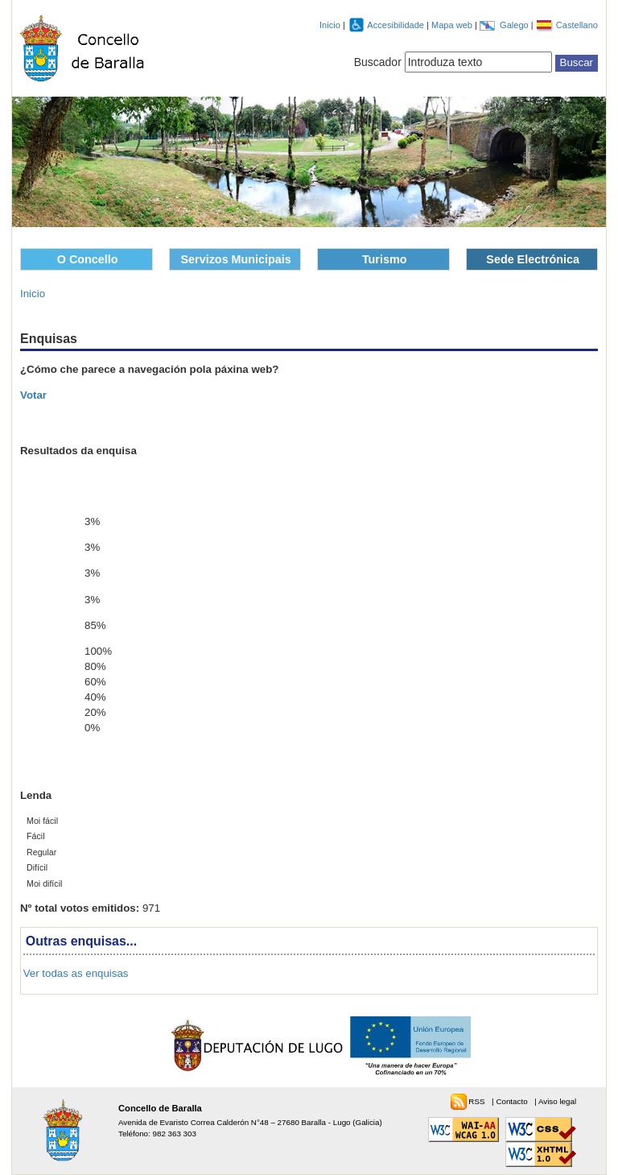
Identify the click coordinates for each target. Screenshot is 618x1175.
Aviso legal (557, 1101)
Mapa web (453, 25)
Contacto (512, 1101)
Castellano (577, 25)
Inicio (329, 25)
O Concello (87, 259)
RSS (477, 1101)
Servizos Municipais (236, 259)
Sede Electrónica (532, 259)
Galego (515, 25)
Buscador (378, 62)
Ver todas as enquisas (76, 973)
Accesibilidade (396, 25)
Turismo (384, 259)
